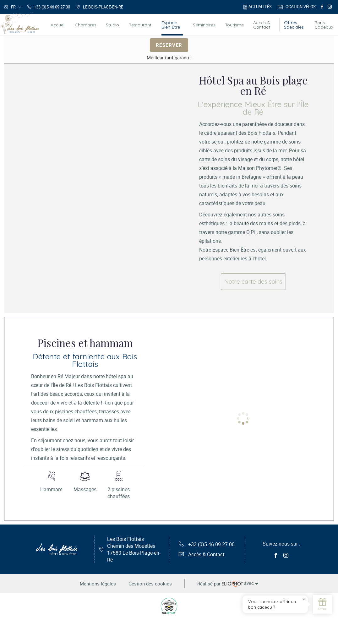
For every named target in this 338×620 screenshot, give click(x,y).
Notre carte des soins (253, 281)
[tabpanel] (96, 183)
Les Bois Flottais (134, 549)
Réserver (169, 44)
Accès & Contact (201, 554)
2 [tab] (241, 418)
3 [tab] (250, 418)
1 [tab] (231, 418)
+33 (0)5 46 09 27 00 (207, 544)
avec (227, 583)
